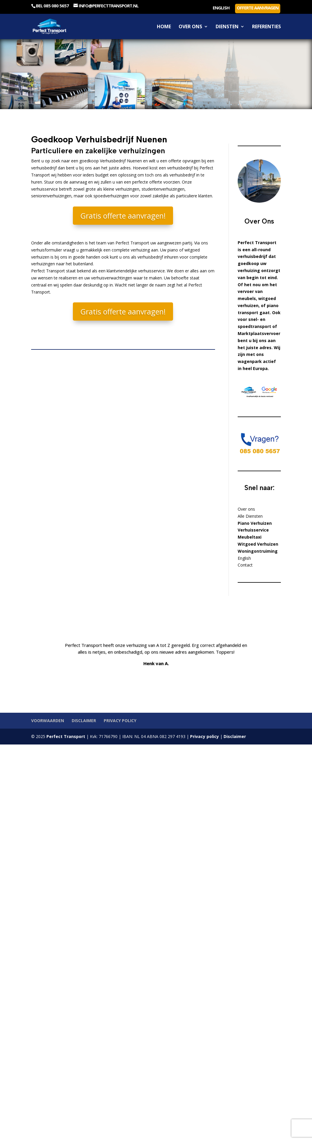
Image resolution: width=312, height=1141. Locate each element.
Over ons (190, 27)
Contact (245, 565)
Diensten (227, 27)
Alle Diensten (250, 516)
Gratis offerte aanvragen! (123, 216)
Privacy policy (120, 720)
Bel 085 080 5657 (52, 6)
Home (164, 27)
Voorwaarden (47, 720)
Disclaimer (84, 720)
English (221, 8)
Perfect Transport (65, 736)
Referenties (266, 27)
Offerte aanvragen (258, 8)
